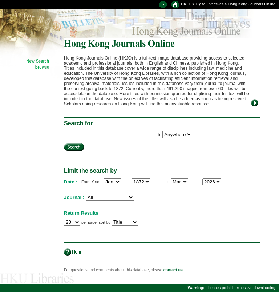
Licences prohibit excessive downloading (231, 287)
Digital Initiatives (210, 4)
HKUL (186, 4)
